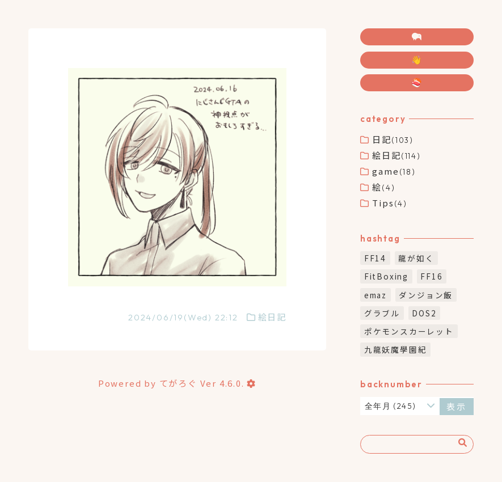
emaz (375, 295)
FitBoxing (386, 276)
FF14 (375, 258)
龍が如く (416, 258)
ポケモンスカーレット (409, 331)
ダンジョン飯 (426, 295)
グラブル (382, 313)
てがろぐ (178, 383)
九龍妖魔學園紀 (395, 349)
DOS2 (424, 313)
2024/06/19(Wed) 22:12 (183, 317)
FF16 (431, 276)
